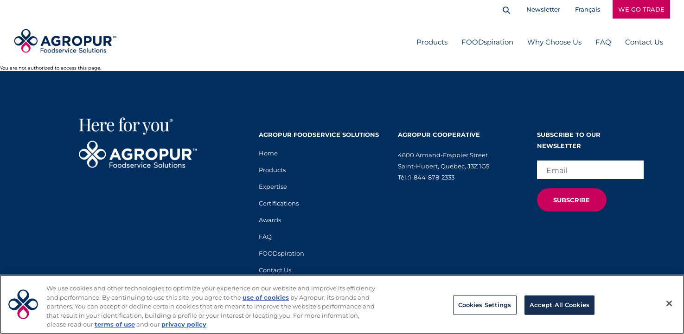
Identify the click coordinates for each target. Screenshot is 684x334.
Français (588, 9)
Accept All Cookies (559, 304)
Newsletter (543, 9)
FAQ (603, 42)
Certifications (279, 203)
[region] (342, 304)
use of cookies (266, 297)
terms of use (115, 324)
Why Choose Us (554, 42)
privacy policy (183, 324)
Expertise (273, 186)
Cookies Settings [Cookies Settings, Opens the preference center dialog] (484, 304)
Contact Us (644, 42)
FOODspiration (487, 42)
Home (268, 153)
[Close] (669, 303)
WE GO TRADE (641, 9)
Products (431, 42)
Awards (270, 220)
